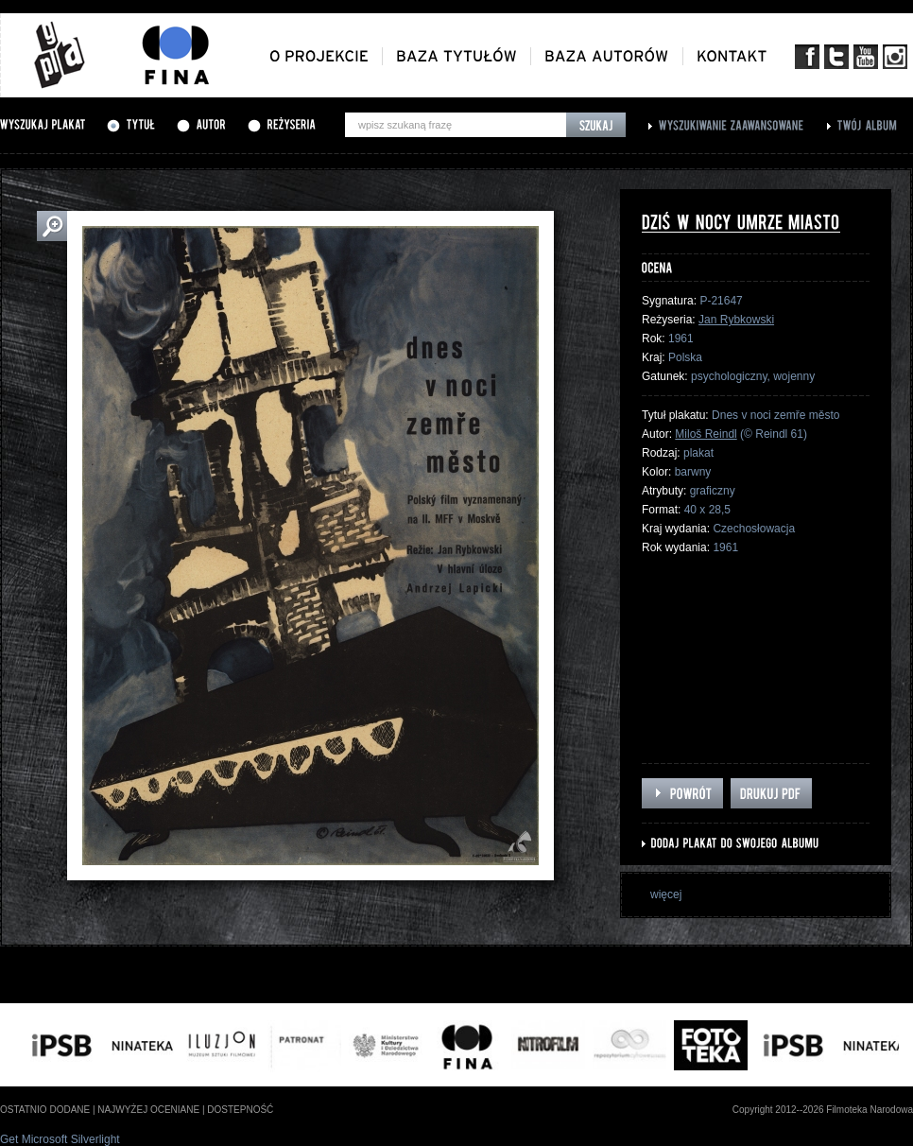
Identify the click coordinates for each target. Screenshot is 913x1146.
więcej (665, 894)
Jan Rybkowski (736, 319)
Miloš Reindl (705, 434)
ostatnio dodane (45, 1109)
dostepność (240, 1109)
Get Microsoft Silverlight (60, 1139)
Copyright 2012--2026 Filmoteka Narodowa (822, 1109)
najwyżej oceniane (148, 1109)
